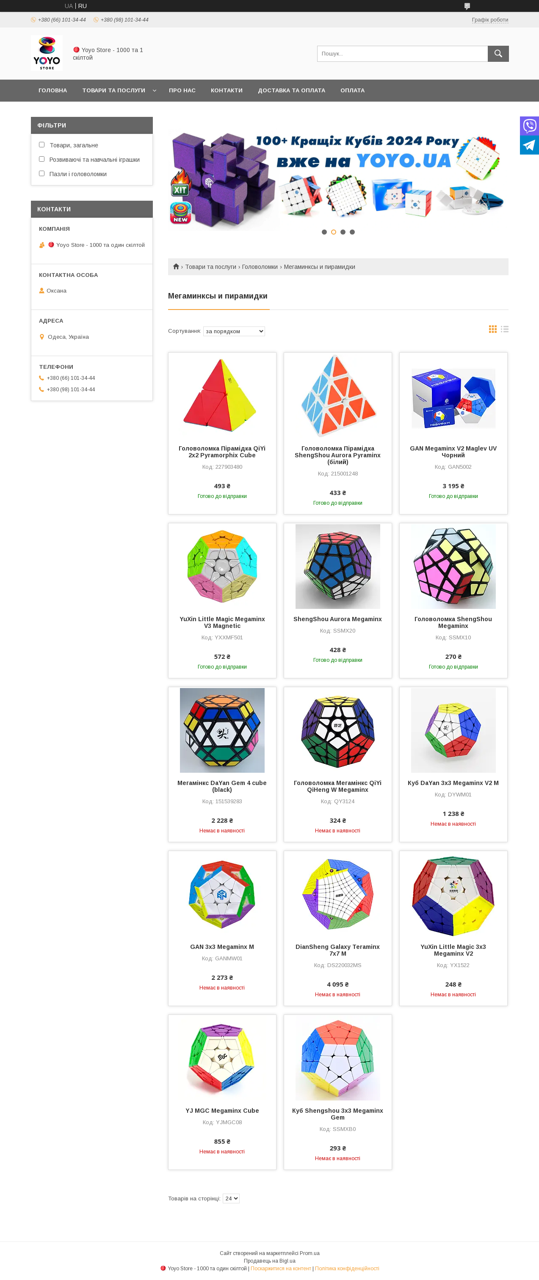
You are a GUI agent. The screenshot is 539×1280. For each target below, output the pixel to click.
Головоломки (260, 266)
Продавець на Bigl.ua (270, 1261)
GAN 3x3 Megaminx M (222, 946)
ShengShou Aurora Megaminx (337, 619)
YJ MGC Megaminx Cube (222, 1110)
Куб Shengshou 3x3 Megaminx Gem (337, 1114)
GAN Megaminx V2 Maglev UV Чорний (453, 452)
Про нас (182, 90)
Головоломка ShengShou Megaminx (453, 622)
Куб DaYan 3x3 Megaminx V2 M (453, 783)
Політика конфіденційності (347, 1269)
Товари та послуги (113, 90)
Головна (53, 90)
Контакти (227, 90)
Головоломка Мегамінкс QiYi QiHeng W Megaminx (337, 786)
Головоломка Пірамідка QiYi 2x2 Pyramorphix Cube (222, 452)
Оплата (352, 90)
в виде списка (505, 331)
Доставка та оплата (291, 90)
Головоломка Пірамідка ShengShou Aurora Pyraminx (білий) (338, 455)
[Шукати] (498, 54)
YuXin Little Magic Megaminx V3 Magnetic (222, 622)
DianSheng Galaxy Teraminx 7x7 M (338, 950)
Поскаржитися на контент (281, 1269)
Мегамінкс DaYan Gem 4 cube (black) (222, 786)
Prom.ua (310, 1253)
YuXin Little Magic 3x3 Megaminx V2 (453, 950)
